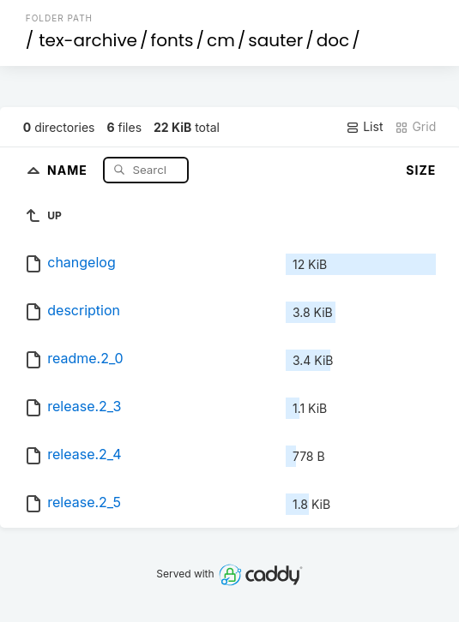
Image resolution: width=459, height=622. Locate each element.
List (364, 127)
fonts (172, 40)
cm (221, 40)
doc (333, 40)
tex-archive (88, 40)
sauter (275, 40)
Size (421, 170)
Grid (415, 127)
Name (69, 169)
